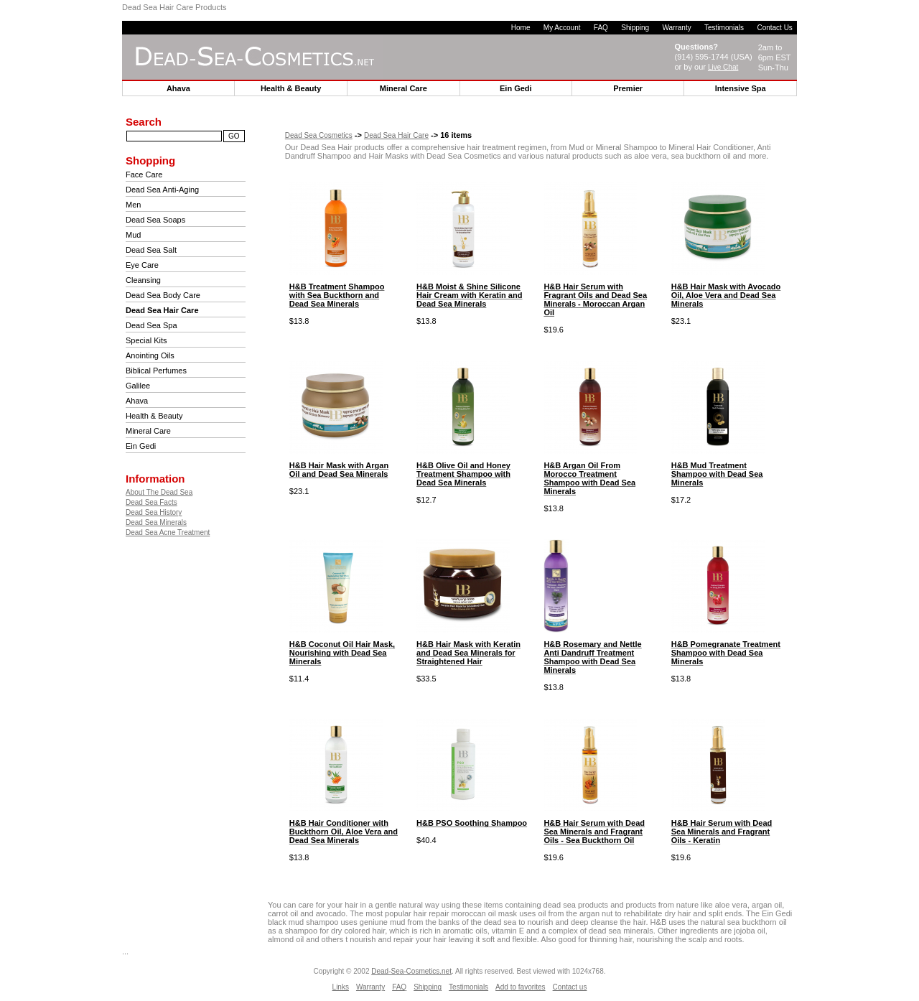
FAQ (601, 28)
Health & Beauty (154, 415)
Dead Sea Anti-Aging (162, 189)
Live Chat (723, 67)
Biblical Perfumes (156, 370)
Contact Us (774, 28)
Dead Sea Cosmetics (319, 135)
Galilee (138, 385)
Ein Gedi (141, 446)
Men (133, 204)
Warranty (676, 28)
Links (340, 987)
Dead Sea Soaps (155, 219)
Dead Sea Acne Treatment (168, 532)
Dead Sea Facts (151, 502)
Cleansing (143, 280)
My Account (562, 28)
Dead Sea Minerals (156, 522)
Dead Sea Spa (151, 325)
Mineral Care (148, 431)
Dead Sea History (154, 512)
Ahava (137, 400)
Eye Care (142, 265)
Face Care (144, 174)
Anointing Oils (150, 355)
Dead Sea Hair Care (396, 135)
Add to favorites (520, 987)
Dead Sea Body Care (163, 295)
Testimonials (724, 28)
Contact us (570, 987)
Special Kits (146, 340)
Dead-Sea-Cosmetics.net (411, 971)
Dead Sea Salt (151, 250)
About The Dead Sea (159, 492)
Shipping (635, 28)
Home (521, 28)
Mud (133, 235)
